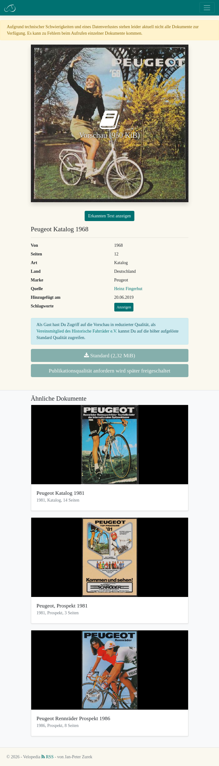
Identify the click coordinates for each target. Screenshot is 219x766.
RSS (47, 757)
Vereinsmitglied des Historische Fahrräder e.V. (76, 331)
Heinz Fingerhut (128, 288)
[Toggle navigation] (207, 7)
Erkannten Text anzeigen (109, 216)
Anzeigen (124, 307)
